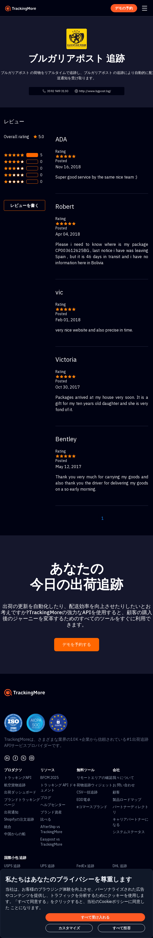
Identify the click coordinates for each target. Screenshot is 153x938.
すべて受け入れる (95, 917)
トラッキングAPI (17, 777)
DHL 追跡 (120, 866)
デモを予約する (76, 644)
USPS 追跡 (12, 866)
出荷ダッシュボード (20, 792)
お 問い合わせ (124, 785)
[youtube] (32, 757)
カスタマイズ (69, 928)
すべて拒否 (122, 928)
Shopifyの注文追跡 (19, 819)
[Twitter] (23, 757)
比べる (45, 819)
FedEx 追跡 (85, 866)
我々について (123, 777)
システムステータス (129, 832)
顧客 (116, 792)
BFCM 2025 (49, 777)
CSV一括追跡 (87, 792)
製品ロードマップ (127, 799)
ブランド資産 (51, 812)
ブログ (45, 797)
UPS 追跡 (47, 866)
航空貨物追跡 (15, 785)
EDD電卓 (83, 799)
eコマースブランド (92, 806)
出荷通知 (11, 812)
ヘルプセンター (52, 804)
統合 (7, 826)
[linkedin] (7, 757)
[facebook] (15, 757)
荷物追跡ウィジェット (94, 785)
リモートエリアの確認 (94, 777)
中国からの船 (15, 834)
